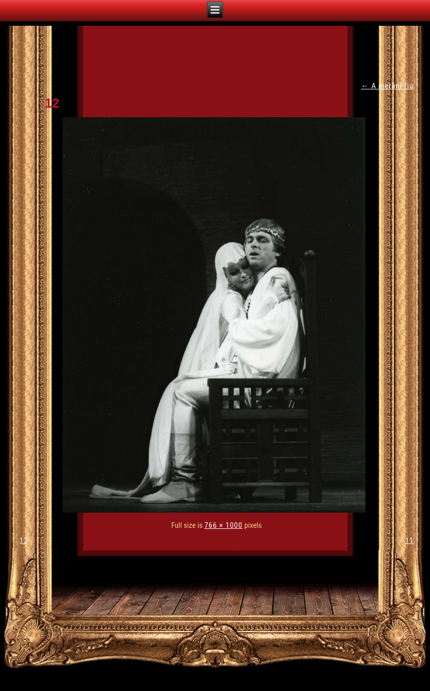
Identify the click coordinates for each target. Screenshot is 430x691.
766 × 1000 (223, 525)
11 (409, 540)
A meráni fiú (387, 85)
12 (52, 103)
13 (24, 540)
